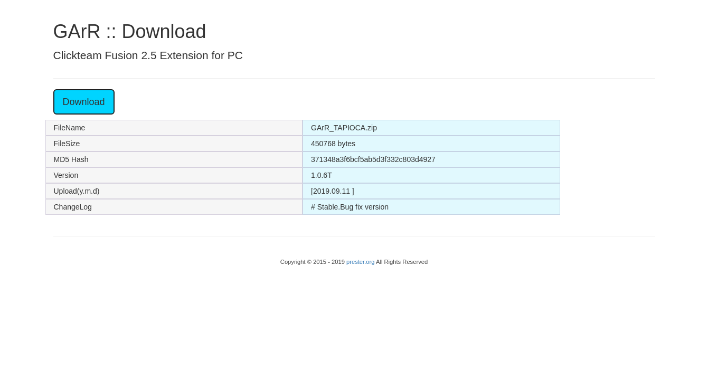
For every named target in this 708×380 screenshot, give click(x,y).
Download (84, 102)
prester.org (361, 262)
